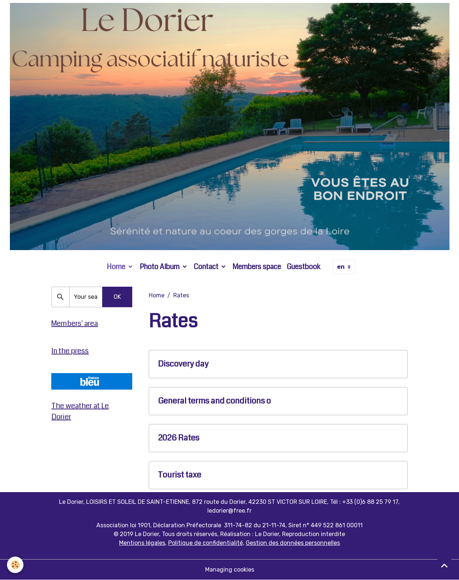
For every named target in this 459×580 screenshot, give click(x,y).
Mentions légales (142, 542)
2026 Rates (178, 438)
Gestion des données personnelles (293, 542)
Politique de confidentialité (205, 542)
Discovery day (183, 364)
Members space (257, 267)
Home (117, 267)
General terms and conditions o (214, 401)
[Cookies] (15, 565)
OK (117, 296)
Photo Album (160, 267)
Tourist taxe (179, 475)
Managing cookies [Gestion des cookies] (229, 569)
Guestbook (304, 267)
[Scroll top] (444, 565)
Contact (207, 267)
